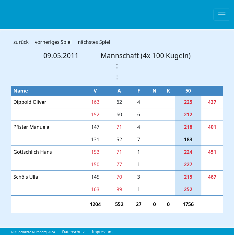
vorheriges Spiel (53, 42)
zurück (21, 42)
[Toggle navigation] (221, 15)
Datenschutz (73, 231)
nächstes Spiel (94, 42)
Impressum (102, 231)
